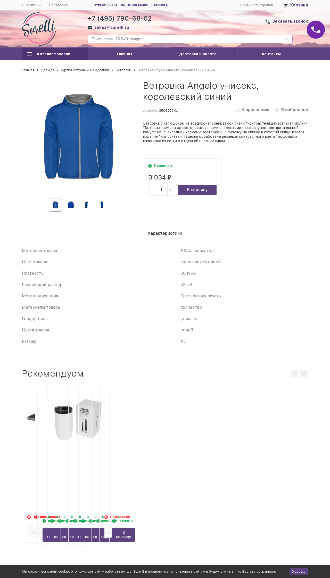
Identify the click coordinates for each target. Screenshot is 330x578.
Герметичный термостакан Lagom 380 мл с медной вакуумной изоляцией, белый (275, 460)
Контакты (271, 54)
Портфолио (58, 5)
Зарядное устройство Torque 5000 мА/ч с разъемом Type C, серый (54, 460)
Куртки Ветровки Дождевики (85, 70)
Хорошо (299, 571)
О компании (32, 5)
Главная (124, 54)
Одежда (47, 70)
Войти (245, 5)
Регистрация (262, 5)
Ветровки (123, 70)
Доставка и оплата (198, 54)
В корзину (197, 189)
